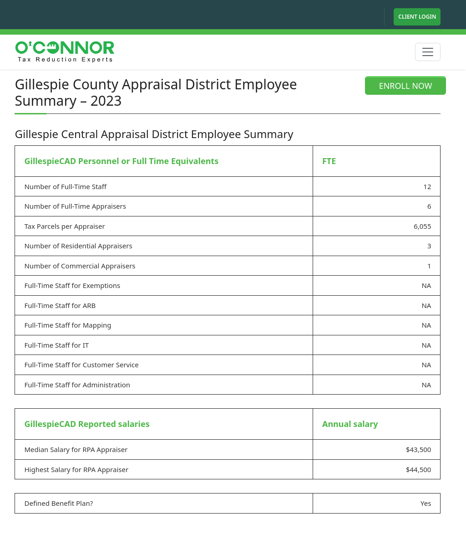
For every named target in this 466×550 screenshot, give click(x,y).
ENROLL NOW (405, 85)
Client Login (417, 17)
